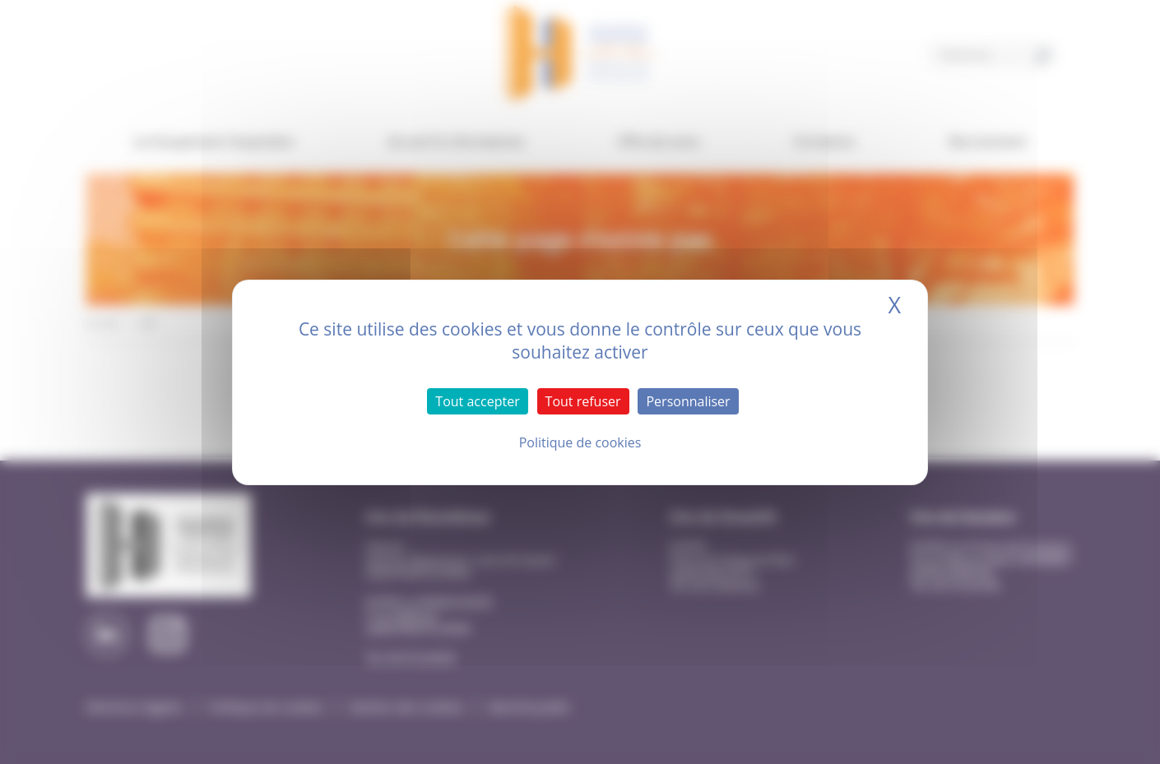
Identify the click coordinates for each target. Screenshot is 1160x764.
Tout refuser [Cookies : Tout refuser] (583, 401)
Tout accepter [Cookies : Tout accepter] (477, 401)
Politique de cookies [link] (580, 442)
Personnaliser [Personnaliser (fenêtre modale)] (688, 401)
